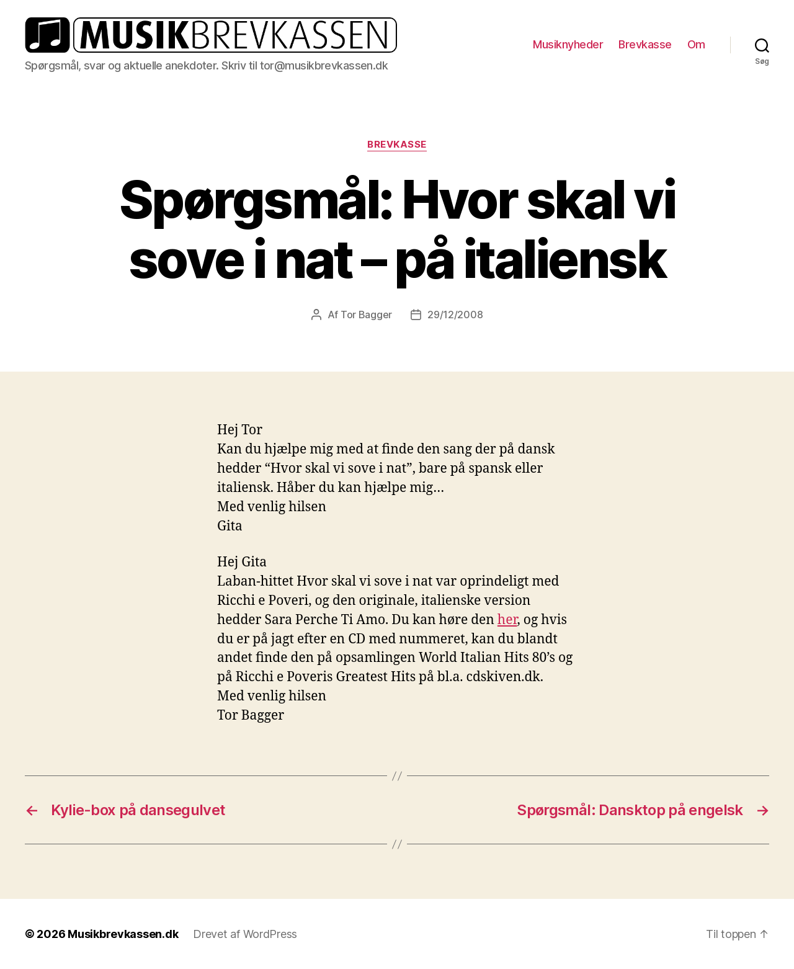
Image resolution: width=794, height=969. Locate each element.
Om (696, 44)
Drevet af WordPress (245, 933)
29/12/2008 (455, 314)
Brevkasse (645, 44)
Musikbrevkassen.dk (123, 933)
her (507, 620)
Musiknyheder (568, 44)
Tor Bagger (366, 314)
